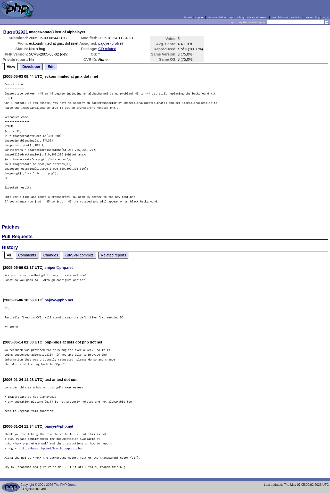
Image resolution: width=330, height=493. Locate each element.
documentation (217, 17)
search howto (279, 17)
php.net (187, 17)
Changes (50, 255)
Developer (31, 67)
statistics (296, 17)
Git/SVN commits (79, 255)
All (9, 255)
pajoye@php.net (59, 300)
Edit (50, 67)
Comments (27, 255)
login (326, 17)
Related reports (113, 255)
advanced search (257, 17)
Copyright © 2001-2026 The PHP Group (48, 485)
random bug (312, 17)
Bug (7, 32)
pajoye (103, 43)
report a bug (236, 17)
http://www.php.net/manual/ (26, 443)
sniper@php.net (59, 267)
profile (117, 43)
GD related (107, 49)
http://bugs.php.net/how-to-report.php (51, 448)
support (199, 17)
